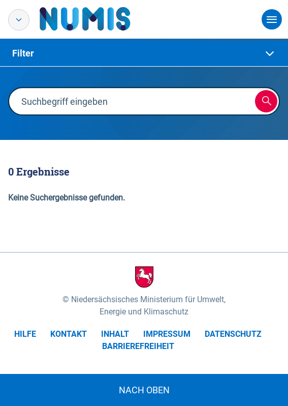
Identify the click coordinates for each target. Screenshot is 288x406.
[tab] (144, 53)
